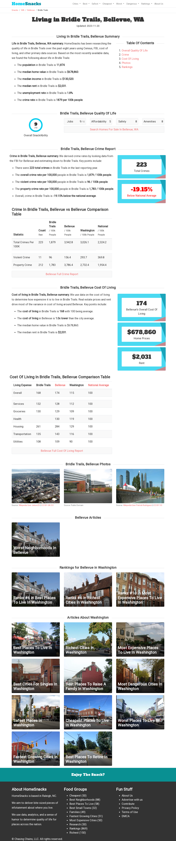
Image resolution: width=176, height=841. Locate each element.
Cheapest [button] (107, 3)
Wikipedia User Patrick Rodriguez (137, 505)
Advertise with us (132, 799)
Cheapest (75, 795)
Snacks (26, 4)
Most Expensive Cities (83, 820)
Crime (125, 54)
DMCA (126, 816)
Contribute (128, 803)
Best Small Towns (80, 808)
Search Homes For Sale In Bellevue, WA (114, 129)
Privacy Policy (130, 808)
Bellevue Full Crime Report (62, 274)
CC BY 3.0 (158, 505)
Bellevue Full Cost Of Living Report (62, 450)
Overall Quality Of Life (135, 50)
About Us (158, 3)
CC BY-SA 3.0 (47, 505)
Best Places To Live (81, 803)
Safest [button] (95, 3)
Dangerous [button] (131, 3)
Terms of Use (130, 812)
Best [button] (85, 3)
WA (22, 10)
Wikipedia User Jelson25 (29, 505)
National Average (98, 385)
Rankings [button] (146, 3)
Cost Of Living (130, 58)
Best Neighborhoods (82, 799)
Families (74, 812)
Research (75, 824)
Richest (74, 832)
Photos (126, 63)
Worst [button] (119, 3)
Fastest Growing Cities (83, 816)
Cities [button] (76, 3)
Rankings (127, 67)
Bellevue (31, 10)
